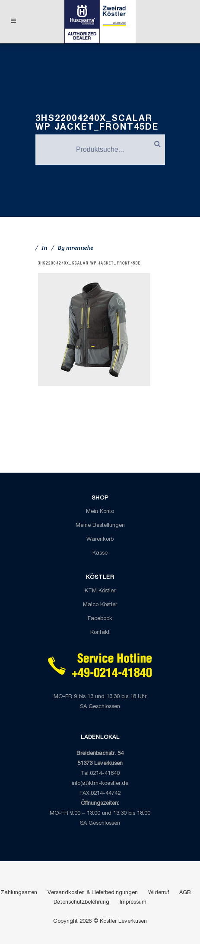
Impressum (133, 902)
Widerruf (158, 893)
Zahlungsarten (18, 893)
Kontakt (100, 633)
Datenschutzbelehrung (81, 902)
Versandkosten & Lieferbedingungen (93, 893)
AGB (185, 893)
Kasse (100, 553)
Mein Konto (100, 512)
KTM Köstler (100, 591)
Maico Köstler (100, 605)
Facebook (100, 619)
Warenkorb (100, 539)
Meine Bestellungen (100, 526)
